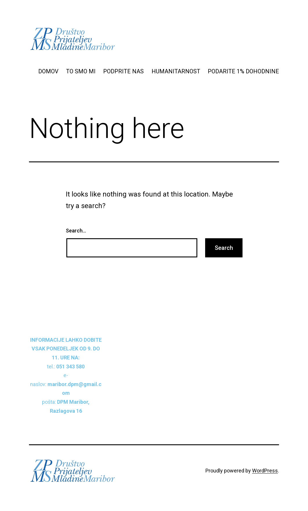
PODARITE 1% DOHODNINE (243, 71)
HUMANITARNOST (176, 71)
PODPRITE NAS (123, 71)
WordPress (265, 471)
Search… (76, 231)
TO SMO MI (81, 71)
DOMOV (48, 71)
